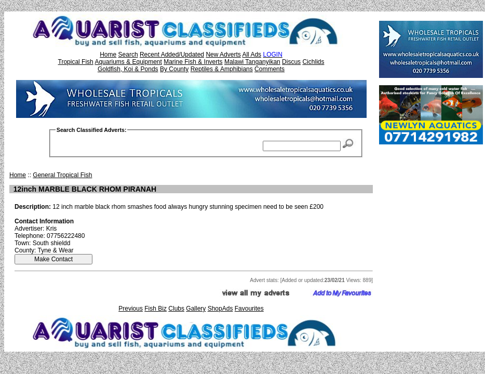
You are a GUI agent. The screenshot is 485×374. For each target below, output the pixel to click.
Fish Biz (155, 308)
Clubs (176, 308)
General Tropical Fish (62, 175)
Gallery (196, 308)
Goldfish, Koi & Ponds (128, 69)
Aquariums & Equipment (128, 61)
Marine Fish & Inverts (193, 61)
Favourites (249, 308)
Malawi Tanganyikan (252, 61)
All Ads (251, 54)
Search (128, 54)
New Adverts (223, 54)
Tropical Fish (75, 61)
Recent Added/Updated (172, 54)
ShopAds (220, 308)
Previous (130, 308)
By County (174, 69)
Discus (291, 61)
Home (108, 54)
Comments (269, 69)
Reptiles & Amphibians (222, 69)
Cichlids (313, 61)
